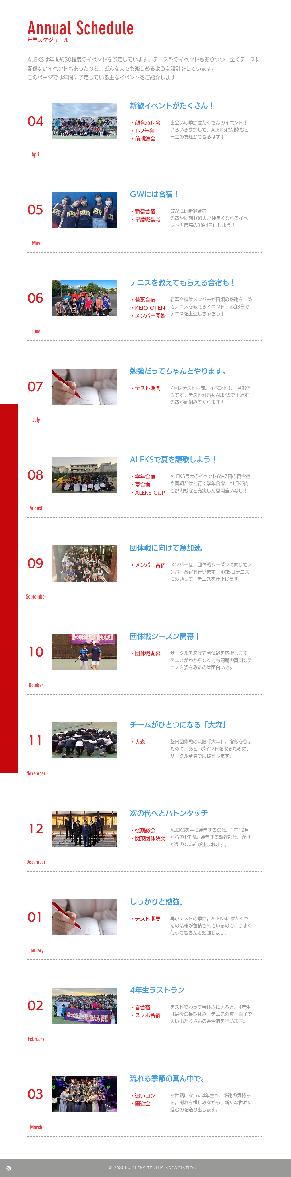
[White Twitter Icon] (8, 1157)
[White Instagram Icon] (8, 1168)
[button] (10, 8)
